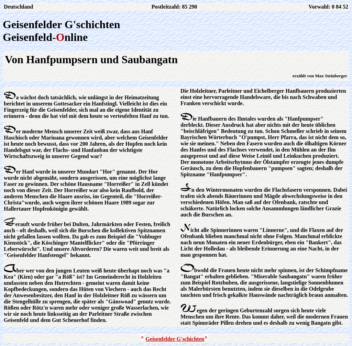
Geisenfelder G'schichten (175, 339)
